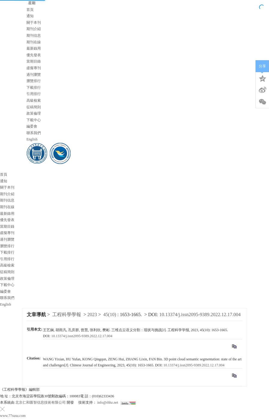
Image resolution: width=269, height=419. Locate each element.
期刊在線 (33, 42)
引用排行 (33, 94)
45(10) (110, 314)
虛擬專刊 (33, 68)
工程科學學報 (66, 314)
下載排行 (33, 87)
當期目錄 (33, 61)
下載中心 (33, 120)
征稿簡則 (33, 107)
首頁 (30, 10)
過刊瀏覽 (33, 74)
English (32, 139)
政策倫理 (33, 113)
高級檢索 (33, 100)
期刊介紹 (33, 29)
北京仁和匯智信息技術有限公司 (40, 402)
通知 (30, 16)
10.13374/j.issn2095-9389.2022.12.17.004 (199, 314)
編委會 (31, 126)
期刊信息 (33, 35)
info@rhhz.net (107, 402)
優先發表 (33, 55)
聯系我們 (33, 133)
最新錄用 (33, 48)
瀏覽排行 (33, 81)
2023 (92, 314)
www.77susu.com (13, 416)
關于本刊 (33, 22)
